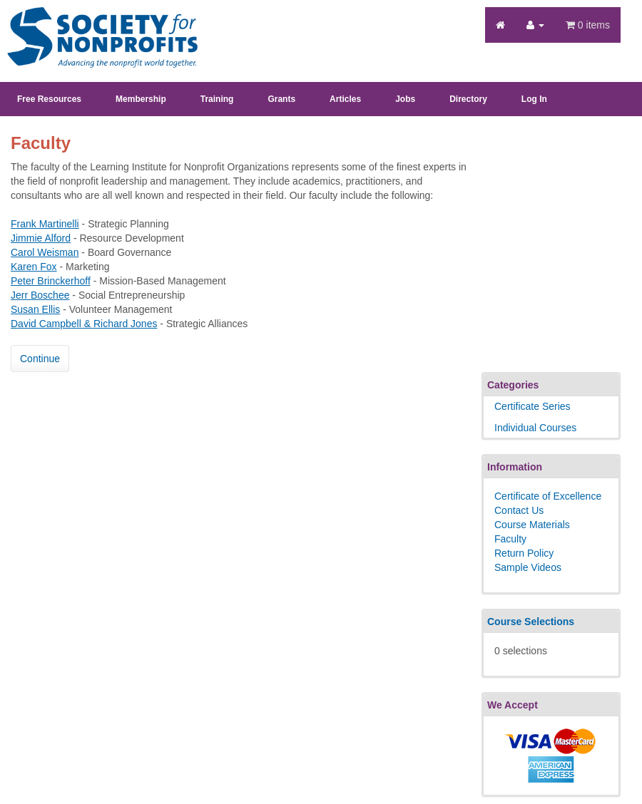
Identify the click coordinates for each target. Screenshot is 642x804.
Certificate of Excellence (547, 496)
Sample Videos (527, 567)
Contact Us (519, 510)
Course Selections (530, 621)
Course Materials (532, 524)
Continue (40, 358)
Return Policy (524, 553)
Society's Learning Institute (94, 25)
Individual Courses (535, 427)
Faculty (510, 539)
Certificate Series (532, 406)
